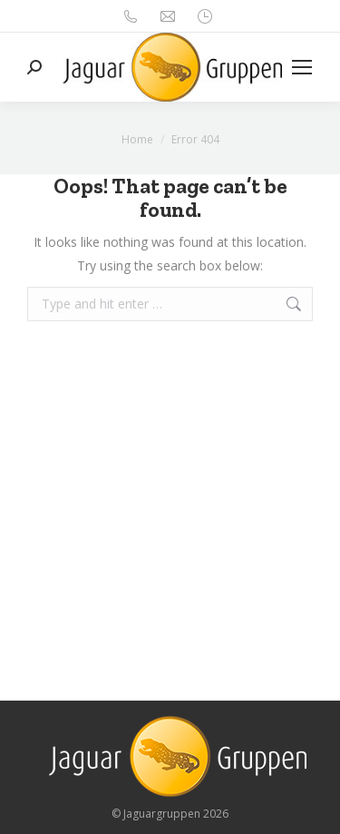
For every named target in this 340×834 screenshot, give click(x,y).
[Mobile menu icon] (302, 67)
